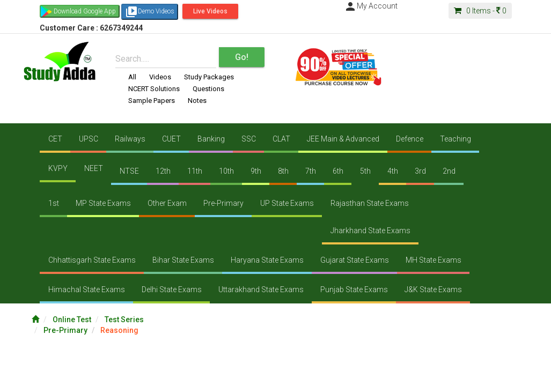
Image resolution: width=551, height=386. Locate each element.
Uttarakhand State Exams (261, 289)
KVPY (58, 168)
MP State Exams (103, 203)
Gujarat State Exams (354, 260)
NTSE (129, 171)
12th (163, 171)
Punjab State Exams (354, 289)
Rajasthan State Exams (369, 203)
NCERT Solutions (154, 89)
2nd (449, 171)
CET (55, 139)
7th (310, 171)
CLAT (281, 139)
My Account (371, 6)
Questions (208, 89)
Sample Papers (151, 100)
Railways (130, 139)
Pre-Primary (223, 203)
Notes (197, 100)
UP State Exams (287, 203)
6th (338, 171)
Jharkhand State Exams (370, 230)
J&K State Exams (433, 289)
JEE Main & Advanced (343, 139)
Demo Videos (149, 11)
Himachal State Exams (86, 289)
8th (283, 171)
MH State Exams (433, 260)
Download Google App (85, 11)
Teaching (455, 139)
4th (392, 171)
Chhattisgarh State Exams (92, 260)
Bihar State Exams (183, 260)
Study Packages (209, 77)
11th (194, 171)
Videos (160, 77)
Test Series (124, 319)
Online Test (72, 319)
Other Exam (167, 203)
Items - (480, 10)
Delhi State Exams (172, 289)
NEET (93, 168)
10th (226, 171)
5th (365, 171)
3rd (420, 171)
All (132, 77)
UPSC (88, 139)
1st (53, 203)
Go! (241, 57)
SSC (248, 139)
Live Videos (210, 11)
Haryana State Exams (267, 260)
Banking (211, 139)
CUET (171, 139)
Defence (409, 139)
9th (256, 171)
